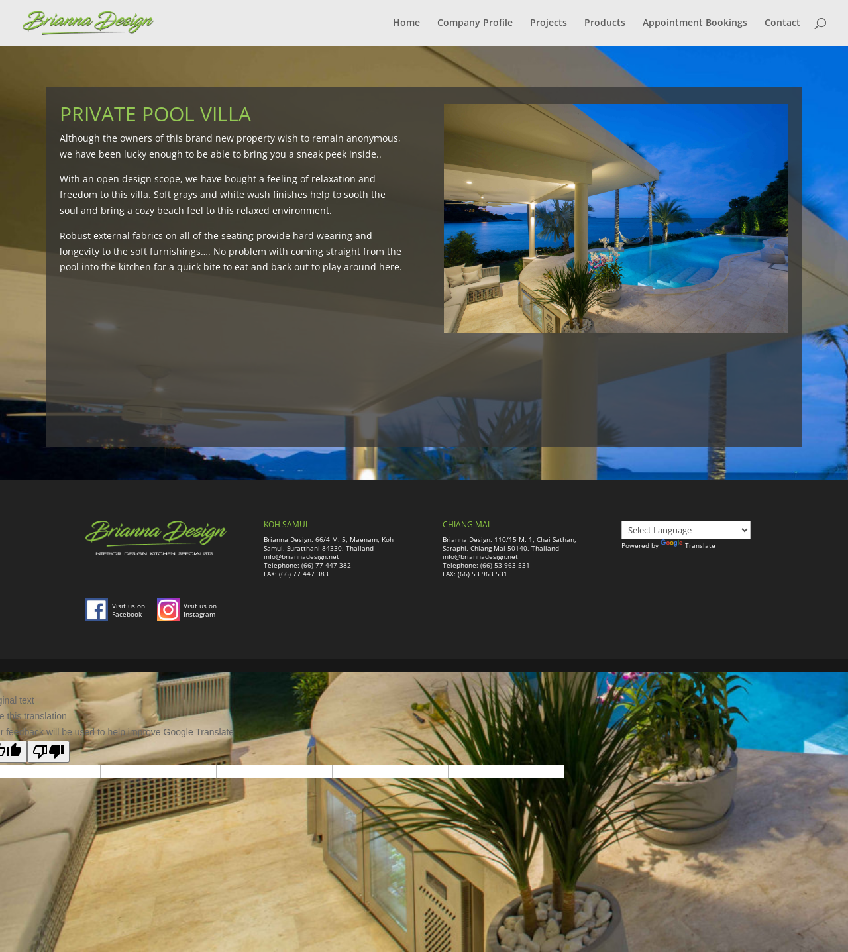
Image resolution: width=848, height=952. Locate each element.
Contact (782, 24)
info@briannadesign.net (301, 556)
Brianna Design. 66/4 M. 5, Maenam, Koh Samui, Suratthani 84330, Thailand (329, 544)
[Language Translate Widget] (686, 530)
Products (604, 24)
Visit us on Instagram (200, 610)
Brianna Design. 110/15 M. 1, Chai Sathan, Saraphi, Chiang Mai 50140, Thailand (509, 544)
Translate (688, 545)
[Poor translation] (48, 752)
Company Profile (475, 24)
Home (406, 24)
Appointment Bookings (695, 24)
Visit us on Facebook (128, 610)
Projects (548, 24)
